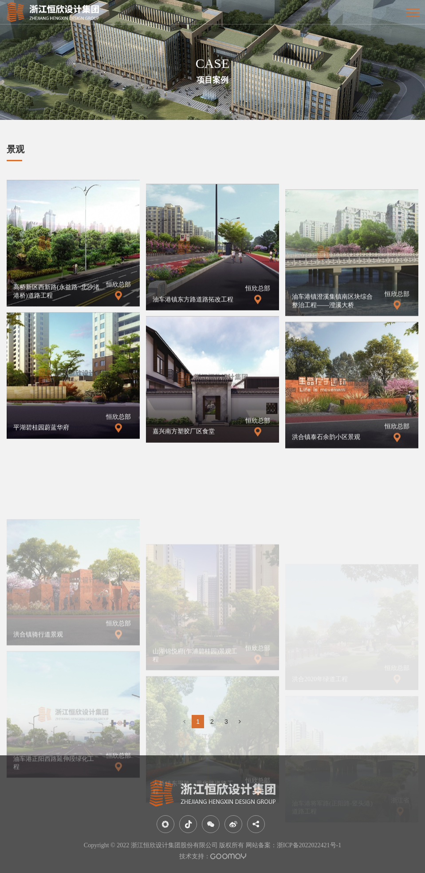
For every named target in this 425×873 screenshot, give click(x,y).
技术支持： (212, 856)
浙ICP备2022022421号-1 (309, 845)
